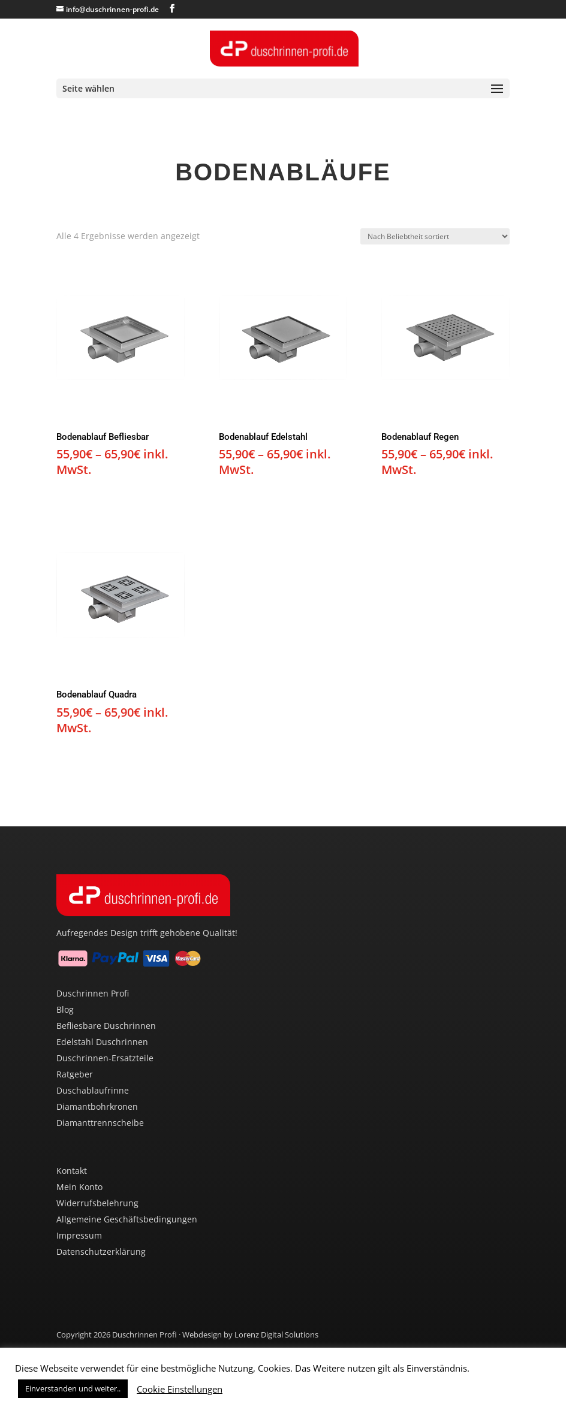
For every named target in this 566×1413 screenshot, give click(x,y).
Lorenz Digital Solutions (276, 1334)
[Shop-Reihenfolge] (435, 236)
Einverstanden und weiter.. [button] (73, 1388)
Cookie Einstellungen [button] (179, 1389)
